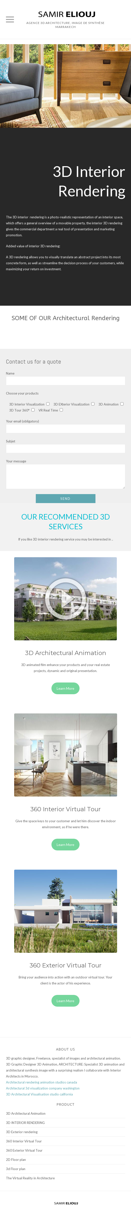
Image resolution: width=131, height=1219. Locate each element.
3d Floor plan (15, 1169)
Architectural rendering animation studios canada (41, 1082)
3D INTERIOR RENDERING (25, 1123)
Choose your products (22, 393)
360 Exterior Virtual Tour (24, 1150)
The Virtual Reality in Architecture (30, 1178)
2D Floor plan (16, 1160)
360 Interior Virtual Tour (24, 1141)
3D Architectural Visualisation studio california (39, 1094)
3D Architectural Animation (25, 1113)
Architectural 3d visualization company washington (43, 1088)
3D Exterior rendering (22, 1132)
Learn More (65, 688)
